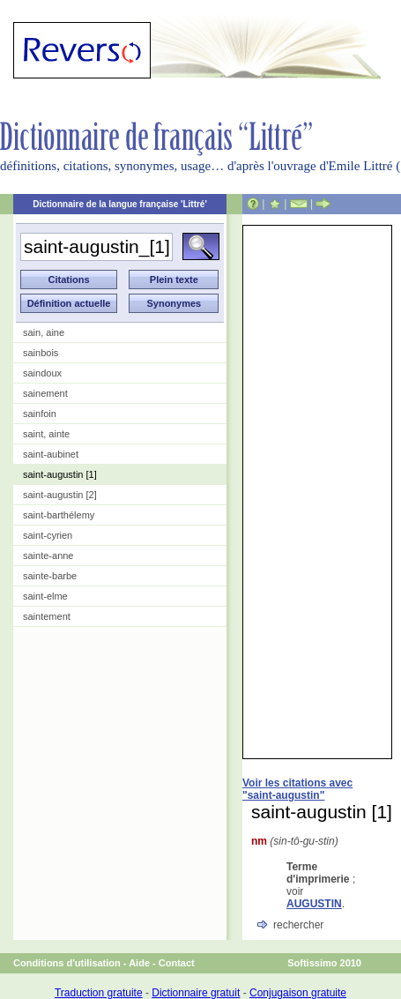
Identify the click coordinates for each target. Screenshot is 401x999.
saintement (47, 616)
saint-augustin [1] (60, 474)
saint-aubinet (50, 454)
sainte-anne (48, 555)
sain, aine (43, 332)
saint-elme (45, 596)
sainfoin (39, 413)
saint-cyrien (47, 535)
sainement (45, 393)
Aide (139, 963)
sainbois (40, 352)
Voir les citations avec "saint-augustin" (297, 789)
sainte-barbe (50, 575)
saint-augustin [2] (60, 494)
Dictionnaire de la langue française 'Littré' (120, 204)
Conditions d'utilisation (67, 963)
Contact (177, 963)
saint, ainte (46, 434)
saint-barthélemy (58, 515)
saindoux (42, 373)
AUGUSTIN (314, 904)
